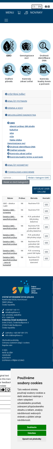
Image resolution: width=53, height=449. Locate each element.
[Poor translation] (10, 390)
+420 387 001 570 (20, 333)
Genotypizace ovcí (16, 143)
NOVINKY (36, 12)
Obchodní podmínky (10, 340)
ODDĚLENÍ (6, 355)
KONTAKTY (6, 358)
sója (12, 133)
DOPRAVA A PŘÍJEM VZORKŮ (13, 360)
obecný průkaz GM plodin (22, 126)
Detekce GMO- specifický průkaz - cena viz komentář (10, 261)
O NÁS (4, 350)
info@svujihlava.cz (12, 312)
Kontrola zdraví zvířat (21, 153)
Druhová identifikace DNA (22, 146)
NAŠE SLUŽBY (7, 352)
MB (46, 204)
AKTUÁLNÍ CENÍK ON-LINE (41, 190)
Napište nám (7, 345)
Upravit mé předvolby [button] (31, 439)
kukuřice (14, 129)
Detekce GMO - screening (9, 211)
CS (34, 6)
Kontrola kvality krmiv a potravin (26, 157)
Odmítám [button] (32, 433)
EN (39, 6)
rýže (12, 136)
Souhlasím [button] (32, 427)
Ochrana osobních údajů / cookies (16, 343)
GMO (12, 123)
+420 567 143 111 (12, 310)
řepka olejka (16, 140)
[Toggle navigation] (6, 20)
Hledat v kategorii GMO (38, 177)
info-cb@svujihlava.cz (13, 335)
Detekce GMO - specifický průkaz (10, 217)
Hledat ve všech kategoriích (15, 182)
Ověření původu (17, 150)
